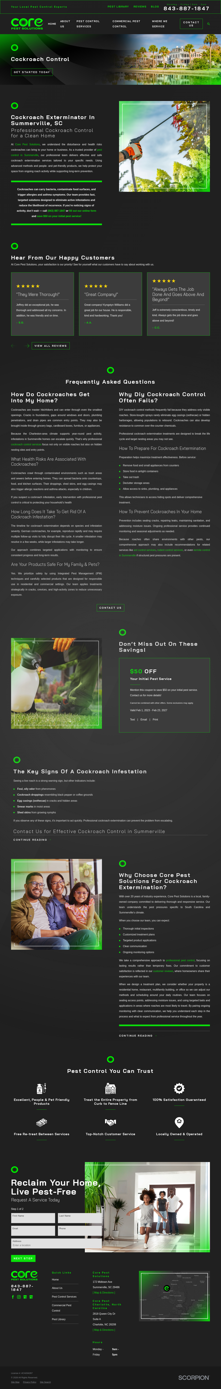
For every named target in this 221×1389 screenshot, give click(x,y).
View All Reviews (51, 345)
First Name (18, 1215)
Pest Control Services (64, 1296)
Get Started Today (32, 72)
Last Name (65, 1215)
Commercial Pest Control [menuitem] (126, 24)
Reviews (140, 6)
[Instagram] (19, 1297)
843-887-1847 (187, 8)
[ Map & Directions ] (104, 1292)
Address (17, 1241)
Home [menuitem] (52, 23)
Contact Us (191, 24)
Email (15, 1228)
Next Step (23, 1258)
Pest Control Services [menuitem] (88, 24)
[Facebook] (13, 1297)
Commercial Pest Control (61, 1308)
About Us (57, 1288)
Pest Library (118, 6)
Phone (62, 1228)
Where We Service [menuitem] (159, 24)
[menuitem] (15, 1382)
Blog (155, 6)
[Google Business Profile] (25, 1297)
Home (55, 1279)
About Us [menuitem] (65, 24)
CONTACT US (110, 607)
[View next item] (26, 346)
